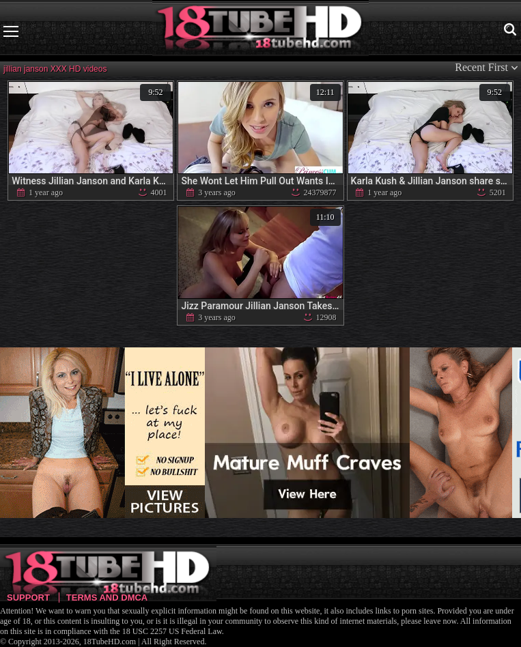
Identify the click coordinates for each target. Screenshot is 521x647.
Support (28, 597)
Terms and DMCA (106, 597)
